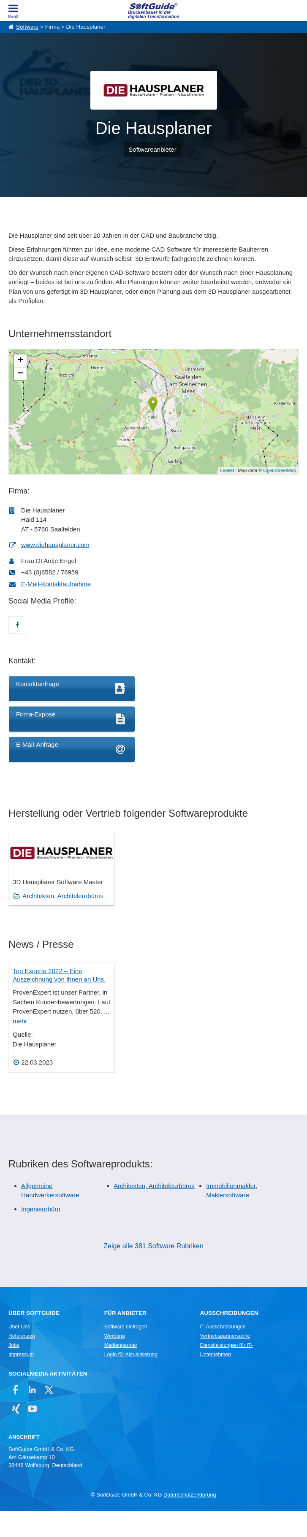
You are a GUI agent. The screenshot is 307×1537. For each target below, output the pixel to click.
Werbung (114, 1362)
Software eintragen (125, 1352)
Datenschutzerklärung (189, 1520)
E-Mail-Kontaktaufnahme (56, 583)
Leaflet (227, 470)
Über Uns (19, 1352)
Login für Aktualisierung (131, 1380)
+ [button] (20, 360)
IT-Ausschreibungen (222, 1352)
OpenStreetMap (279, 470)
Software (27, 27)
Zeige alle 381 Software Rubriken (153, 1272)
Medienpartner (120, 1371)
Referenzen (21, 1362)
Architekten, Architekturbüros (154, 1211)
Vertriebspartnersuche (225, 1362)
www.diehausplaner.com (55, 544)
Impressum (21, 1380)
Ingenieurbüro (40, 1234)
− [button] (20, 373)
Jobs (13, 1371)
